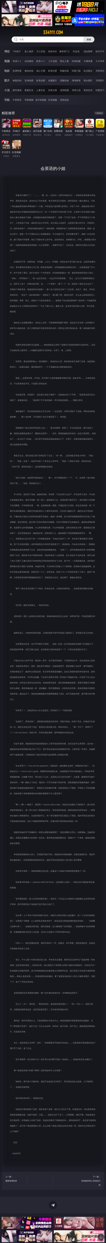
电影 (7, 71)
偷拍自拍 (29, 70)
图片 (7, 80)
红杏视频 (52, 99)
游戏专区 (52, 51)
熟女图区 (88, 80)
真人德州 (29, 51)
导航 (7, 100)
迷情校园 (64, 90)
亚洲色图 (29, 80)
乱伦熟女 (88, 70)
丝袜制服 (76, 61)
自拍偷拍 (29, 61)
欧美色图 (40, 80)
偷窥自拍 (17, 80)
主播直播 (88, 61)
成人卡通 (40, 70)
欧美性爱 (52, 70)
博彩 (7, 51)
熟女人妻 (64, 61)
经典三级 (76, 70)
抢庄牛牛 (100, 51)
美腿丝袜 (64, 80)
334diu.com (53, 32)
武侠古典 (52, 90)
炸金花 (76, 51)
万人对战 (40, 51)
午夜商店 (17, 99)
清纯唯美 (76, 80)
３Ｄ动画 (52, 61)
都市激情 (17, 90)
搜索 (89, 39)
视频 (7, 61)
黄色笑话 (88, 90)
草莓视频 (29, 99)
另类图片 (100, 80)
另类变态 (100, 70)
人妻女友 (40, 90)
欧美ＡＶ (40, 61)
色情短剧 (64, 99)
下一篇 (90, 1181)
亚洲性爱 (17, 70)
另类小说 (76, 90)
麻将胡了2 (64, 51)
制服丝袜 (64, 70)
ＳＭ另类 (100, 61)
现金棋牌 (88, 51)
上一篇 (15, 1179)
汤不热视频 (40, 99)
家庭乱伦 (29, 90)
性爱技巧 (100, 90)
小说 (7, 90)
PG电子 (17, 51)
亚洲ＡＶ (17, 61)
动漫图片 (52, 80)
